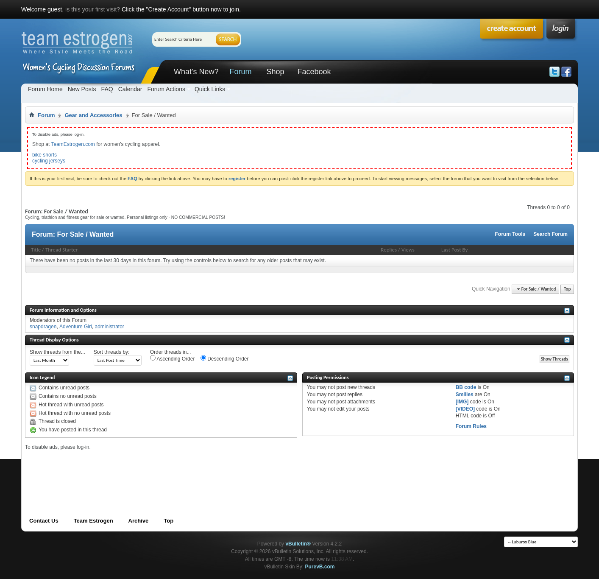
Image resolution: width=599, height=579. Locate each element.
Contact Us (44, 520)
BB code (466, 387)
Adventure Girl (75, 327)
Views (408, 249)
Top (567, 289)
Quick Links (210, 89)
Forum (240, 71)
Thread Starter (61, 249)
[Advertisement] (179, 469)
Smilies (465, 394)
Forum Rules (471, 426)
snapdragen (43, 327)
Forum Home (45, 89)
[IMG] (462, 402)
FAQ (107, 89)
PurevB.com (320, 567)
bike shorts (44, 155)
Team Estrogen (93, 520)
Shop (275, 71)
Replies (389, 249)
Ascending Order (172, 358)
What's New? (196, 71)
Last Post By (454, 249)
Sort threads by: (112, 352)
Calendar (130, 89)
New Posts (82, 89)
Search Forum (550, 234)
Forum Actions (166, 89)
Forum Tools (510, 234)
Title (36, 249)
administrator (109, 327)
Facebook (314, 71)
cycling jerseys (48, 161)
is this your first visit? (92, 9)
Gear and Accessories (93, 115)
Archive (138, 520)
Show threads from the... (57, 352)
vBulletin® (298, 544)
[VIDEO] (465, 409)
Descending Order (225, 358)
